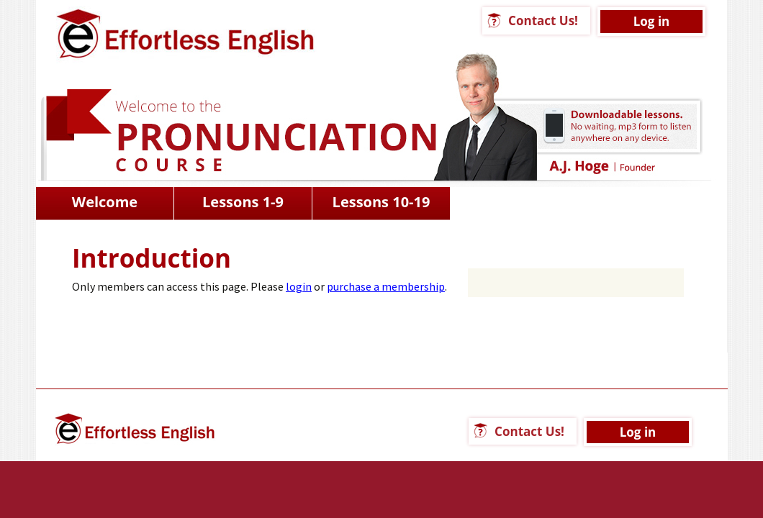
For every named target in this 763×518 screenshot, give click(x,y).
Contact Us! (543, 20)
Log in (651, 21)
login (299, 286)
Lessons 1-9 (243, 202)
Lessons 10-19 (381, 202)
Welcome (104, 202)
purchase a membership (386, 286)
